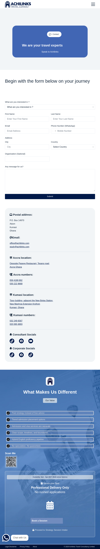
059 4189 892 (16, 280)
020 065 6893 (16, 324)
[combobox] (54, 131)
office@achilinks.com (19, 243)
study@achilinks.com (19, 247)
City (6, 142)
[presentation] (71, 157)
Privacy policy (25, 547)
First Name (9, 114)
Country (54, 142)
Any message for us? (14, 166)
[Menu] (93, 4)
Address (8, 138)
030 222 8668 (16, 284)
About (35, 547)
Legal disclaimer (11, 547)
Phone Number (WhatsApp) (63, 126)
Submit (50, 196)
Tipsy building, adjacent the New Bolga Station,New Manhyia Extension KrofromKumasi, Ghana (31, 304)
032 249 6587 (16, 321)
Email (7, 126)
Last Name (56, 114)
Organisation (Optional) (15, 154)
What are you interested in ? (17, 102)
